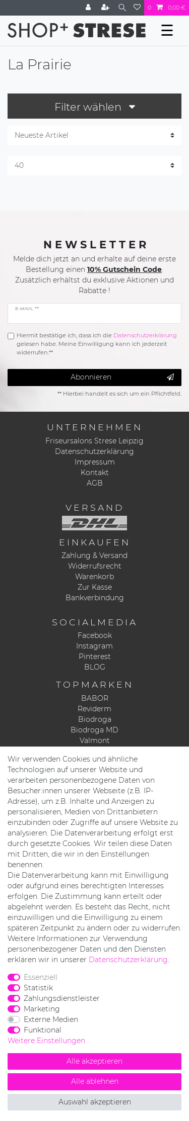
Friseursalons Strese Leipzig (94, 440)
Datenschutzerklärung (94, 451)
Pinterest (95, 656)
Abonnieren (122, 377)
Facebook (95, 635)
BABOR (94, 698)
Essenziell (40, 977)
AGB (95, 483)
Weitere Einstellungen (46, 1040)
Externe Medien (51, 1019)
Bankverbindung (95, 597)
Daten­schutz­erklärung (128, 959)
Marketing (42, 1008)
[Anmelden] (89, 8)
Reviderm (94, 708)
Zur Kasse (95, 587)
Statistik (38, 987)
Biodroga (94, 719)
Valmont (95, 740)
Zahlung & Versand (94, 555)
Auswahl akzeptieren (94, 1101)
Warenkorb (94, 576)
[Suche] (122, 8)
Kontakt (95, 472)
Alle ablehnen (94, 1081)
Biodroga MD (94, 729)
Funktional (42, 1030)
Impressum (95, 461)
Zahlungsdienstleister (62, 998)
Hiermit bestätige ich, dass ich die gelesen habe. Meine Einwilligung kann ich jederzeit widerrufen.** (97, 344)
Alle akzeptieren (94, 1061)
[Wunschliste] (137, 8)
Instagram (94, 645)
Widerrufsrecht (94, 566)
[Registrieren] (106, 8)
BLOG (94, 667)
